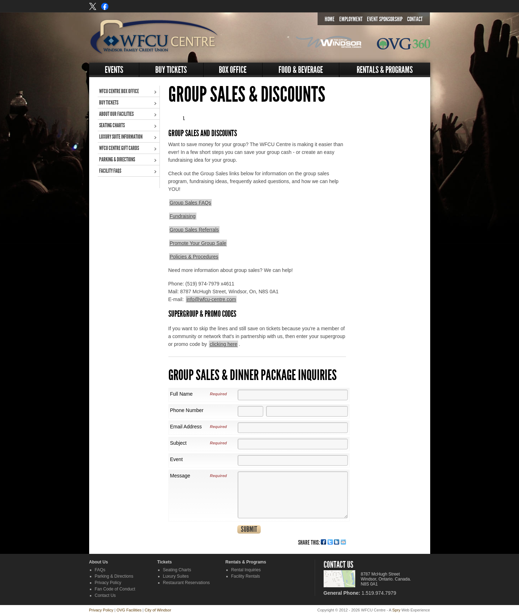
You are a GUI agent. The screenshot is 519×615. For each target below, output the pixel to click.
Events (114, 69)
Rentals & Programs (385, 69)
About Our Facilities (116, 114)
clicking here (223, 344)
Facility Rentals (245, 576)
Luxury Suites (176, 576)
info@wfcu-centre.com (211, 299)
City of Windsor (158, 610)
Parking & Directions (117, 159)
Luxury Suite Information (120, 136)
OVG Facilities (129, 610)
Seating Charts (112, 125)
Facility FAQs (110, 170)
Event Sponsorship (384, 19)
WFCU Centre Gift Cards (119, 148)
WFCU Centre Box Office (119, 91)
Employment (351, 19)
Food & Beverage (301, 69)
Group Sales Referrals (194, 229)
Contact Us (105, 595)
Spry (396, 610)
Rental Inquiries (246, 569)
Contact (415, 19)
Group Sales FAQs (190, 202)
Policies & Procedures (194, 257)
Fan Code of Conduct (115, 589)
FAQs (100, 569)
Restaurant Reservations (186, 582)
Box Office (233, 69)
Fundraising (183, 216)
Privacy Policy (108, 582)
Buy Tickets (171, 69)
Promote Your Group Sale (198, 243)
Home (330, 19)
